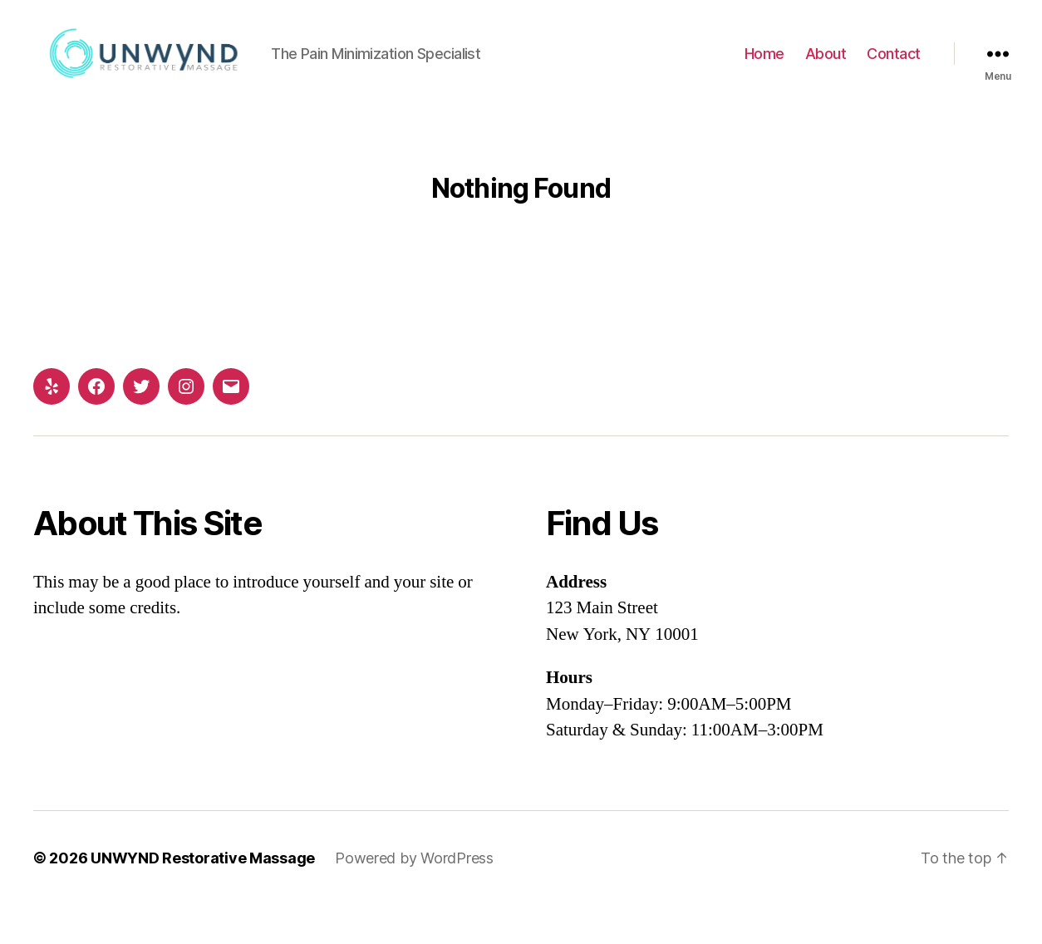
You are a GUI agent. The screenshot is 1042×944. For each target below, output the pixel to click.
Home (764, 73)
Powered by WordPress (414, 897)
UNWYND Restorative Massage (203, 897)
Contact (894, 73)
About (826, 73)
